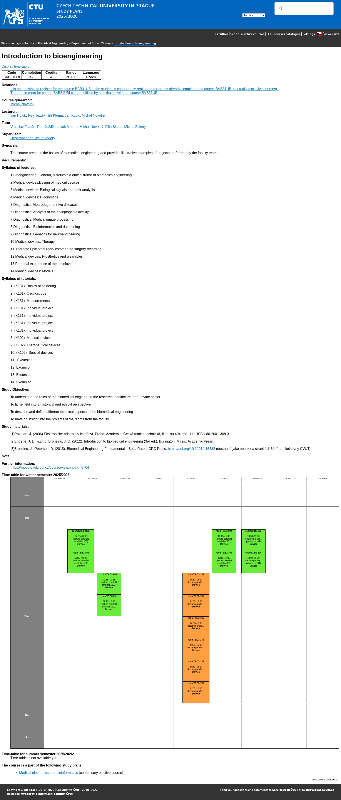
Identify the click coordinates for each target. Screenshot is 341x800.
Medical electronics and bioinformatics (48, 773)
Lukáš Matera (67, 127)
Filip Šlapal (113, 127)
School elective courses (247, 34)
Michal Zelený (135, 127)
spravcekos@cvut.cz (320, 789)
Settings (309, 34)
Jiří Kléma (55, 115)
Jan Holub (18, 115)
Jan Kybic (72, 115)
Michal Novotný (22, 104)
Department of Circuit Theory (91, 43)
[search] (303, 8)
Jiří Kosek (30, 789)
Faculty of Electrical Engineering (46, 43)
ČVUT (77, 789)
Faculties (221, 34)
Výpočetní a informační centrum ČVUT (47, 793)
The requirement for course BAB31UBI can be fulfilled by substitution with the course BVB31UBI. (84, 93)
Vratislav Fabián (22, 127)
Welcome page (11, 43)
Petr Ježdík (36, 115)
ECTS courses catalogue (283, 34)
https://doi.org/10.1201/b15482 (191, 449)
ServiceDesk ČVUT (285, 789)
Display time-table (15, 66)
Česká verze (328, 34)
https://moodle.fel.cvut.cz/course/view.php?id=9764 (49, 467)
